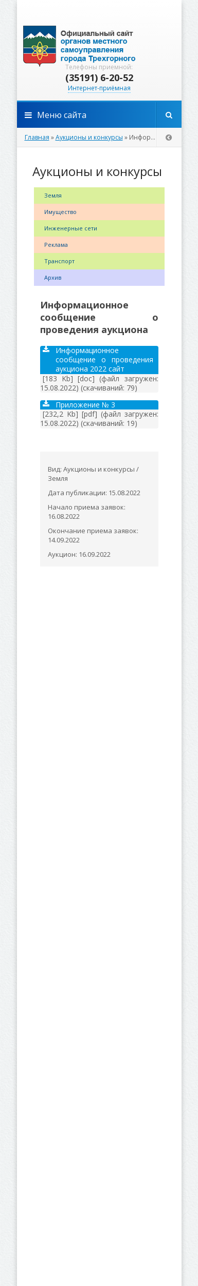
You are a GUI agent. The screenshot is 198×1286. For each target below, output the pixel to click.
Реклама (56, 244)
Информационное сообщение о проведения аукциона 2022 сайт (98, 360)
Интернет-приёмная (99, 88)
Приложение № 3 (79, 405)
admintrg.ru (99, 46)
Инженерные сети (70, 228)
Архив (52, 277)
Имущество (60, 212)
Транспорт (59, 261)
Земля (53, 195)
